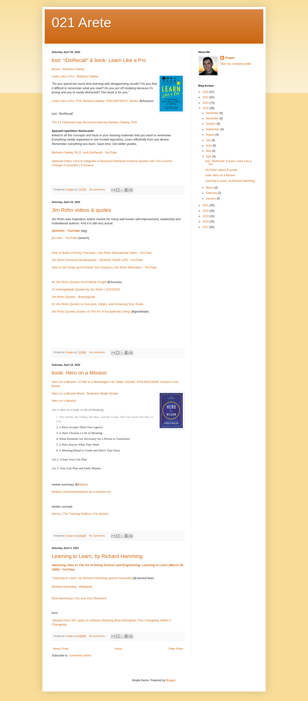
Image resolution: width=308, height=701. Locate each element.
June (209, 145)
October (211, 123)
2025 (206, 92)
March (210, 187)
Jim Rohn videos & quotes (81, 210)
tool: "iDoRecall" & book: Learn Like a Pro (99, 60)
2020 (206, 210)
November (213, 118)
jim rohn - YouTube (64, 238)
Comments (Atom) (80, 655)
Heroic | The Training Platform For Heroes (80, 513)
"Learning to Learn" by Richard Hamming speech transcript (92, 578)
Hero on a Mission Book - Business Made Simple (85, 393)
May (209, 151)
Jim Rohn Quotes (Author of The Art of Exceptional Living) (91, 311)
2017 (206, 227)
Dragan (229, 57)
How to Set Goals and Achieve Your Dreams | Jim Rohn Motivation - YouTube (104, 267)
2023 (206, 102)
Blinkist (83, 484)
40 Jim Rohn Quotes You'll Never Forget (79, 282)
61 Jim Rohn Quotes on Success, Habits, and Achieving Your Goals (97, 304)
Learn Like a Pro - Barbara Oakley (75, 76)
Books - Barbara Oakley (68, 69)
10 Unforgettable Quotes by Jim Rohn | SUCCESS (86, 289)
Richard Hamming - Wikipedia (72, 586)
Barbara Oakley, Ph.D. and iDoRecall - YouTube (84, 152)
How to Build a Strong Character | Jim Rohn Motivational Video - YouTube (102, 252)
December (213, 113)
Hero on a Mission (64, 400)
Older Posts (175, 648)
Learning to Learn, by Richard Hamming (97, 556)
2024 (206, 97)
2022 (206, 108)
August (210, 134)
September (213, 129)
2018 (206, 221)
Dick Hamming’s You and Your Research (79, 598)
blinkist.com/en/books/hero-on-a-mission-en (81, 491)
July (209, 140)
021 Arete (81, 22)
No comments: (97, 189)
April (209, 156)
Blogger (170, 680)
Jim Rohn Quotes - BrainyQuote (73, 297)
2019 (206, 216)
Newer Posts (61, 648)
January (211, 198)
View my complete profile (235, 63)
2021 (206, 205)
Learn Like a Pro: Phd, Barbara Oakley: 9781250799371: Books (95, 101)
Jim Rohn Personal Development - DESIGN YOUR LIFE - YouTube (97, 260)
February (212, 193)
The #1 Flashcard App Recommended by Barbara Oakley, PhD (94, 122)
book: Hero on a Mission (79, 373)
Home (118, 648)
